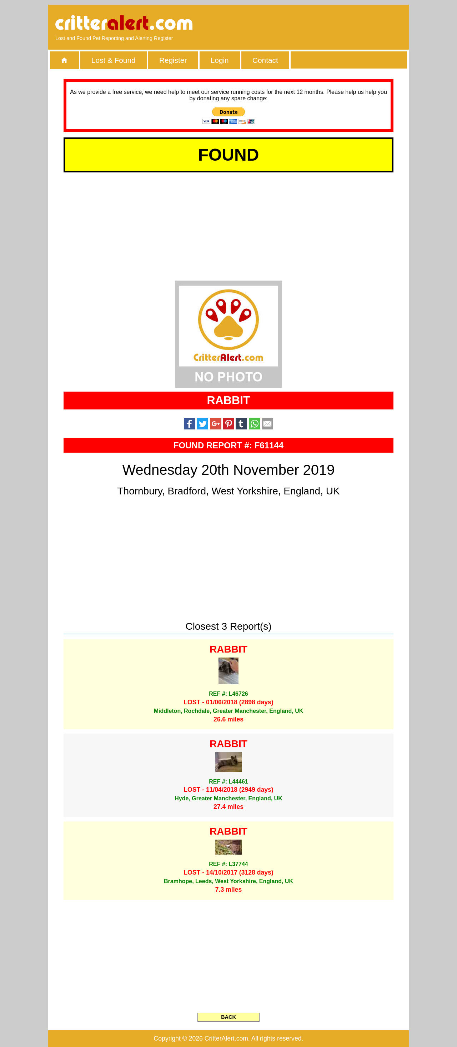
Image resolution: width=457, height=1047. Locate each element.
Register (173, 60)
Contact (265, 60)
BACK (228, 1017)
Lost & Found (113, 60)
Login (220, 60)
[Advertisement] (319, 23)
